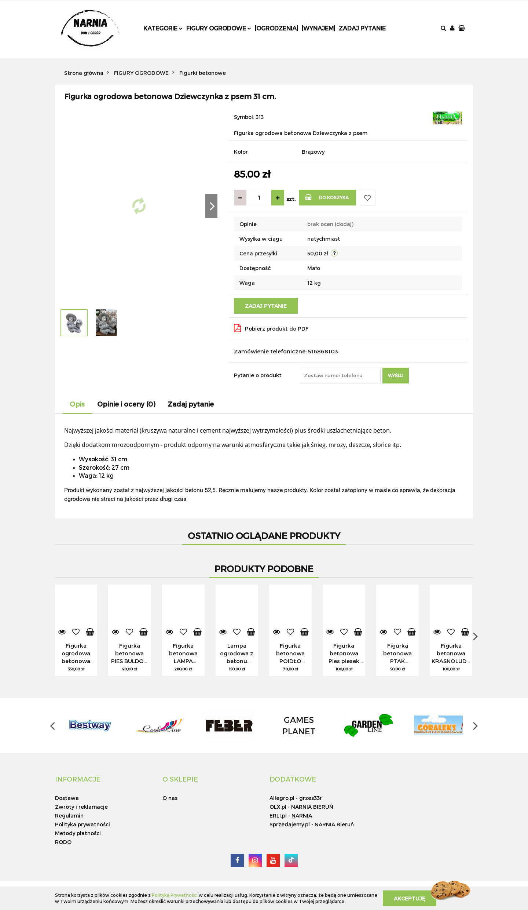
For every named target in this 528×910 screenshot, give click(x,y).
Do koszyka (327, 197)
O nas (169, 798)
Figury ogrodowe (218, 28)
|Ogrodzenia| (276, 28)
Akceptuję (409, 898)
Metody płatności (78, 833)
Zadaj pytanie (362, 28)
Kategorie (163, 28)
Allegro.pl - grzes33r (296, 798)
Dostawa (67, 798)
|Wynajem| (318, 28)
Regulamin (69, 815)
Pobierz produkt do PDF (271, 328)
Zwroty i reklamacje (81, 807)
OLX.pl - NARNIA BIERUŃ (301, 807)
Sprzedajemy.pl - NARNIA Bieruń (312, 824)
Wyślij (395, 375)
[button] (462, 28)
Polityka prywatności (82, 824)
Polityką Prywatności (175, 895)
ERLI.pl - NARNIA (291, 815)
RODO (63, 842)
